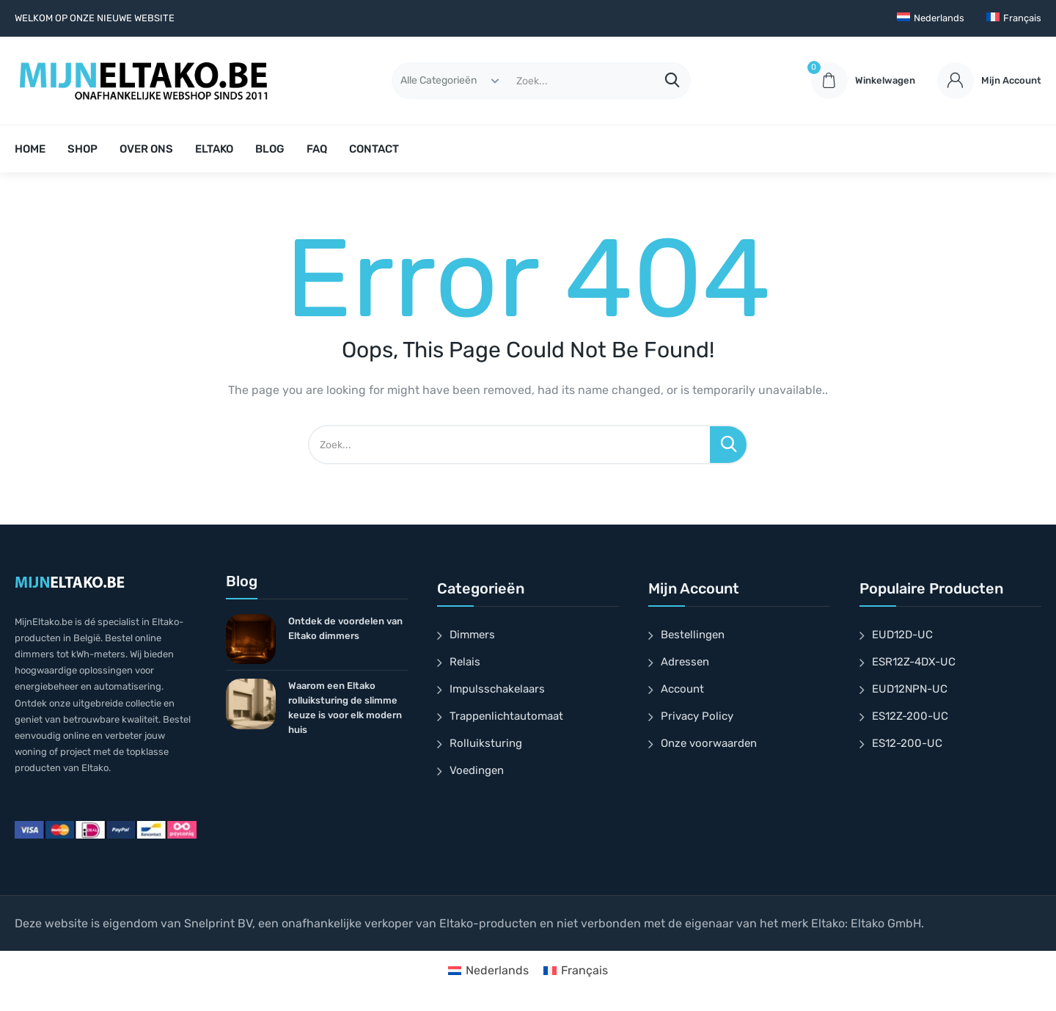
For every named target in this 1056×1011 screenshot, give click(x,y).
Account (682, 689)
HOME (30, 149)
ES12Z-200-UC (910, 716)
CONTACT (374, 149)
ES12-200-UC (907, 743)
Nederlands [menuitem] (497, 970)
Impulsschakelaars (497, 689)
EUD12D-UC (902, 634)
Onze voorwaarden (709, 743)
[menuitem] (930, 18)
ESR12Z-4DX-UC (914, 661)
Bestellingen (693, 634)
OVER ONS (146, 149)
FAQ (317, 149)
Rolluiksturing (486, 743)
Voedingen (477, 770)
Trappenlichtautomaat (506, 716)
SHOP (82, 149)
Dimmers (472, 634)
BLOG (270, 149)
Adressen (685, 661)
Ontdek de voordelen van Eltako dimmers (345, 628)
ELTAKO (214, 149)
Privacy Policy (697, 716)
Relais (465, 661)
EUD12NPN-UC (909, 689)
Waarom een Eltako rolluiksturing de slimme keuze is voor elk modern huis (345, 707)
